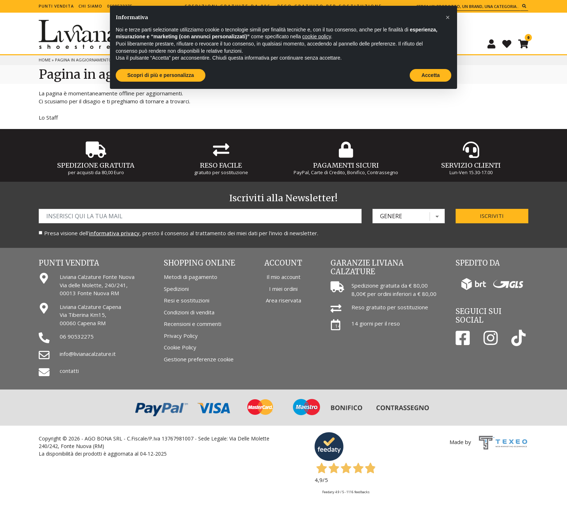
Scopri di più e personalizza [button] (160, 75)
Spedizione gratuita (96, 165)
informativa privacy (114, 233)
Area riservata (283, 300)
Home (45, 60)
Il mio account (283, 276)
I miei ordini (283, 288)
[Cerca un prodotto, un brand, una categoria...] (467, 6)
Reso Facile (221, 165)
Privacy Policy (181, 335)
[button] (447, 17)
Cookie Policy (180, 347)
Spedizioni (176, 288)
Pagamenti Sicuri (346, 165)
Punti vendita (56, 6)
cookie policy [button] (316, 36)
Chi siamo (90, 6)
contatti (69, 370)
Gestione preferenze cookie (199, 359)
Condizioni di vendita (189, 312)
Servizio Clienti (471, 165)
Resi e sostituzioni (186, 300)
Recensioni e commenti (192, 323)
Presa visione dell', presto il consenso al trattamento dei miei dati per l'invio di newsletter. (181, 233)
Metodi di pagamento (190, 276)
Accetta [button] (430, 75)
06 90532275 (77, 336)
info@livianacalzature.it (88, 353)
